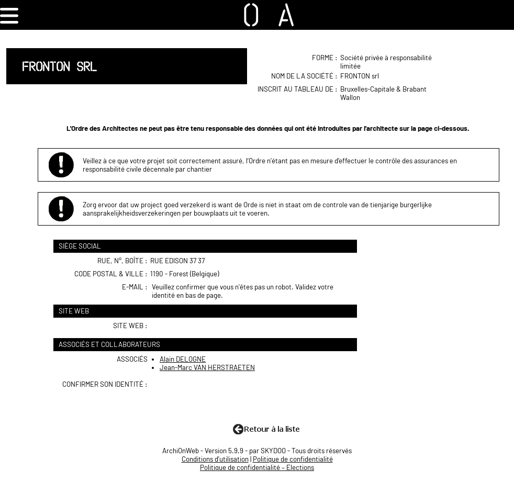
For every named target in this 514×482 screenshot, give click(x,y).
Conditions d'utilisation (215, 459)
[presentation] (231, 400)
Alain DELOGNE (183, 359)
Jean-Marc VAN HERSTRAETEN (207, 367)
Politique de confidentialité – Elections (257, 467)
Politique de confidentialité (293, 459)
